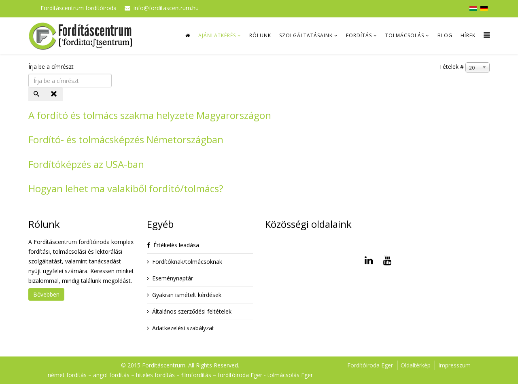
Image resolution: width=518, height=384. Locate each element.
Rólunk (260, 35)
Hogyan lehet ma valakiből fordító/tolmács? (125, 188)
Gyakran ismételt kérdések (186, 295)
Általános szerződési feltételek (191, 311)
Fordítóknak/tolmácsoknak (187, 261)
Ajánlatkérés (217, 35)
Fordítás (359, 35)
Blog (444, 35)
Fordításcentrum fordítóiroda (78, 8)
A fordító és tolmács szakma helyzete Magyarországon (149, 115)
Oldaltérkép (416, 365)
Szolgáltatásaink (306, 35)
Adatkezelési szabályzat (183, 328)
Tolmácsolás (404, 35)
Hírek (468, 35)
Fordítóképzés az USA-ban (86, 164)
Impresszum (454, 365)
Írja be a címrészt (51, 66)
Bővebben (46, 294)
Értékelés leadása (176, 245)
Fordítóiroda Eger (370, 365)
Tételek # (451, 66)
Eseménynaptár (172, 278)
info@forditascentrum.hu (166, 8)
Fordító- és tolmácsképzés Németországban (125, 139)
